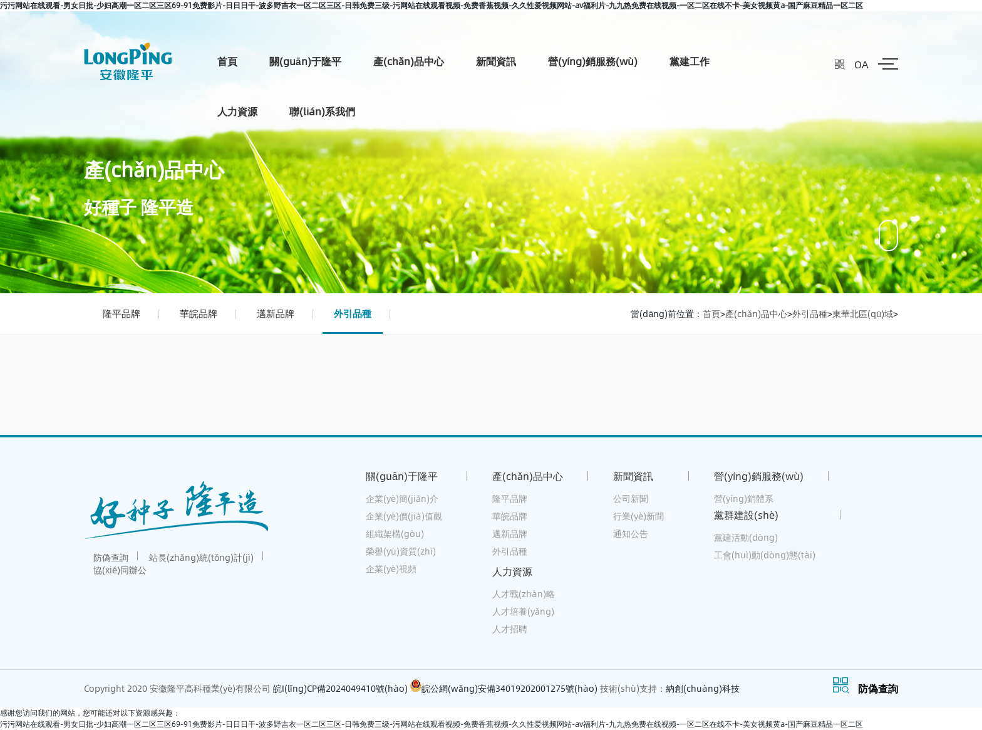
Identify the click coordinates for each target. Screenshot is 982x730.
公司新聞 (630, 498)
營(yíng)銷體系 (743, 498)
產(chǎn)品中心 (408, 61)
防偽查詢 (110, 557)
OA (861, 64)
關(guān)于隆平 (305, 61)
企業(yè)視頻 (391, 569)
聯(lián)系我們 (322, 111)
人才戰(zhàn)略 (523, 594)
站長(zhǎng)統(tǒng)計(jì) (201, 557)
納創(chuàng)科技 (703, 688)
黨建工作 (689, 61)
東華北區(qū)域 (862, 314)
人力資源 (237, 111)
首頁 (227, 61)
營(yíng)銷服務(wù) (593, 61)
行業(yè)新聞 (638, 516)
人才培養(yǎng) (523, 611)
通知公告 (630, 534)
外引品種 (352, 313)
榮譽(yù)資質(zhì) (401, 551)
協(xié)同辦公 (120, 570)
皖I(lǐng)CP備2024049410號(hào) (340, 688)
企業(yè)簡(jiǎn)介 (402, 498)
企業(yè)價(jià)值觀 (404, 516)
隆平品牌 (121, 313)
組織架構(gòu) (395, 534)
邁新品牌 (275, 313)
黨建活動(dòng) (746, 537)
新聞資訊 (496, 61)
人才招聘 (509, 629)
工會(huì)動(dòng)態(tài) (764, 555)
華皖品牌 (198, 313)
